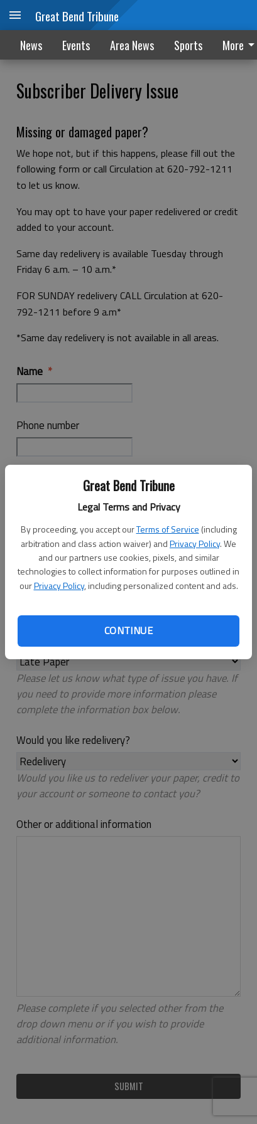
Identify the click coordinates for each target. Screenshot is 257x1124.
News (31, 45)
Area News (132, 45)
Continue (128, 630)
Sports (188, 45)
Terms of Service (167, 529)
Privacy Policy (195, 543)
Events (76, 45)
